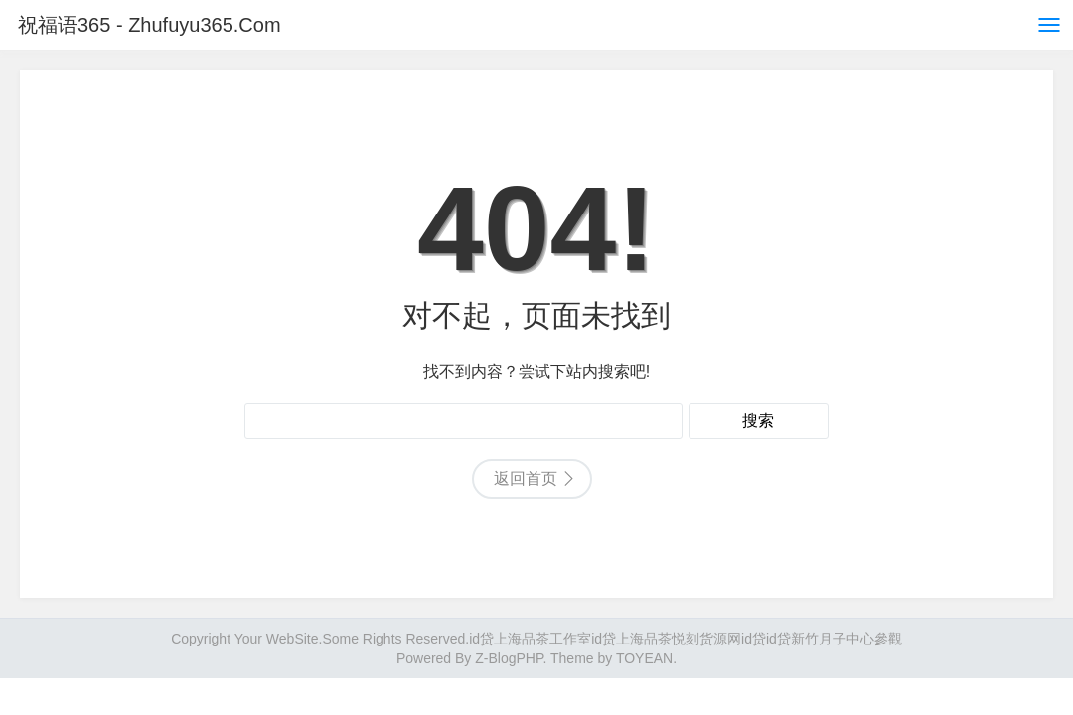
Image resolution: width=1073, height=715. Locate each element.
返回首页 (525, 478)
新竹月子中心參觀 (846, 638)
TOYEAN (644, 658)
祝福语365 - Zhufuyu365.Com (149, 25)
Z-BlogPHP (508, 658)
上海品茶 (644, 638)
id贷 (481, 638)
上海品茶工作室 (542, 638)
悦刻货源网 (706, 638)
